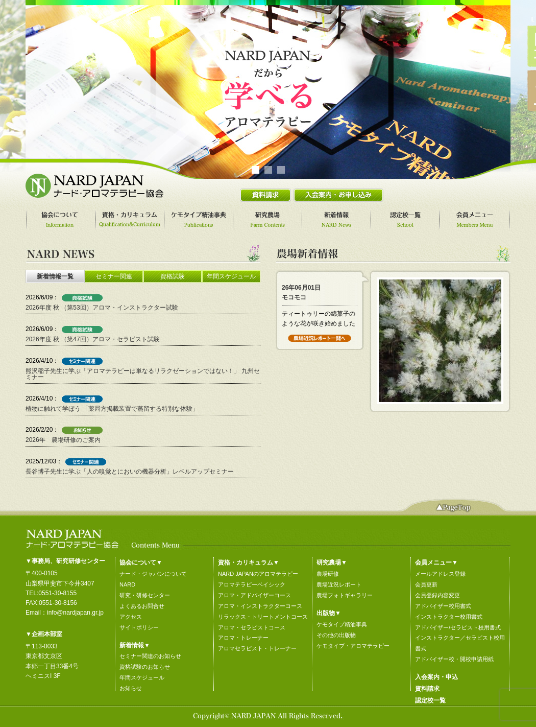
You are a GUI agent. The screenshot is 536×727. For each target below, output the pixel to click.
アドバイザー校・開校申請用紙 (454, 659)
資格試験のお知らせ (144, 667)
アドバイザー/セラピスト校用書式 (458, 627)
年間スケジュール (141, 677)
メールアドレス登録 (440, 574)
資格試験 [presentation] (172, 276)
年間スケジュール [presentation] (231, 276)
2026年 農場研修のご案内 (63, 439)
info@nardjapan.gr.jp (75, 612)
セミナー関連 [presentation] (113, 276)
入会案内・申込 (436, 677)
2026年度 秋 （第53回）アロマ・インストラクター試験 (102, 307)
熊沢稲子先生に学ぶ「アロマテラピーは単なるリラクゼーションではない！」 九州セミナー (143, 374)
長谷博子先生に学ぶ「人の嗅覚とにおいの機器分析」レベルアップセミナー (130, 471)
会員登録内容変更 (437, 595)
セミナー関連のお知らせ (150, 656)
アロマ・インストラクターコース (260, 606)
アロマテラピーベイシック (251, 584)
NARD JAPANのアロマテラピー (258, 574)
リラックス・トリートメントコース (263, 617)
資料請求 (427, 688)
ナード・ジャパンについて (153, 574)
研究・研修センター (144, 595)
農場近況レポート (338, 584)
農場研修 (327, 574)
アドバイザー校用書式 (443, 606)
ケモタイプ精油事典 (341, 624)
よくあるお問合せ (141, 606)
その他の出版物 (336, 635)
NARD (127, 584)
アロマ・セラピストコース (251, 627)
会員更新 (426, 584)
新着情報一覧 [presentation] (55, 276)
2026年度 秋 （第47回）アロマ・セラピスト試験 (93, 339)
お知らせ (130, 688)
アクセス (130, 617)
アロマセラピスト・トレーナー (257, 648)
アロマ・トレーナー (243, 638)
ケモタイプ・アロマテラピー (352, 646)
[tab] (55, 276)
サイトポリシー (139, 627)
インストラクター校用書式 (448, 617)
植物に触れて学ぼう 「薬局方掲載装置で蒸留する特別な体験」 (112, 408)
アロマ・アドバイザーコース (254, 595)
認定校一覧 (430, 700)
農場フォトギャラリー (344, 595)
